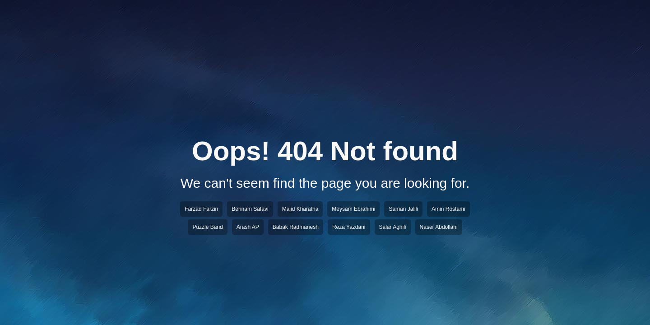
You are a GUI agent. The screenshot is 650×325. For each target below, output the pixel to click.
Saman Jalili (403, 209)
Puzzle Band (207, 227)
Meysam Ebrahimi (353, 209)
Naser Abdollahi (439, 227)
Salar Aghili (392, 227)
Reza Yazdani (349, 227)
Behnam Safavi (250, 209)
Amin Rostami (448, 209)
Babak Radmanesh (296, 227)
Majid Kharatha (300, 209)
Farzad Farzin (201, 209)
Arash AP (248, 227)
